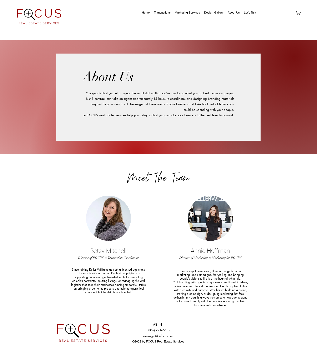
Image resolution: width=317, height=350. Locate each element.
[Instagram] (155, 324)
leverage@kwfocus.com (158, 336)
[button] (298, 12)
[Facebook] (161, 324)
